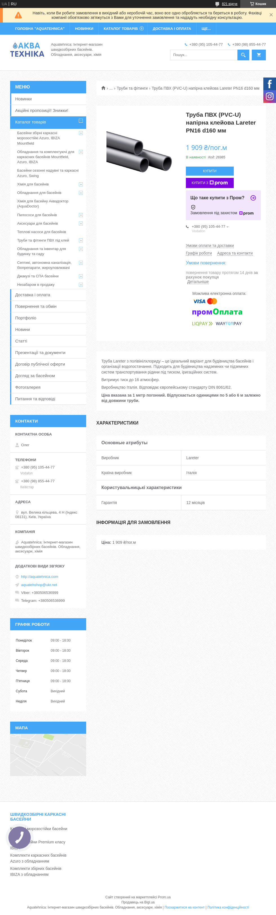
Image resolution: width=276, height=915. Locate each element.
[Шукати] (243, 55)
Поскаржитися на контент (184, 907)
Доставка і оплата (32, 294)
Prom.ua (164, 897)
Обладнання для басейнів (39, 193)
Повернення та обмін (36, 306)
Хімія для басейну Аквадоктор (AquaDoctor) (42, 203)
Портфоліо (25, 317)
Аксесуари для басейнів (37, 223)
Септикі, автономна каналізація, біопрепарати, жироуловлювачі (44, 265)
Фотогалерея (28, 387)
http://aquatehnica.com (39, 576)
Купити (210, 171)
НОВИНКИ (84, 28)
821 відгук (229, 4)
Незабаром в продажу (36, 284)
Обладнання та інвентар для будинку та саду (41, 251)
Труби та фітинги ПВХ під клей (43, 240)
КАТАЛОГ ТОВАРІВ (121, 28)
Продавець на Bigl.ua (138, 902)
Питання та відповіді (35, 398)
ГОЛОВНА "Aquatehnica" (39, 28)
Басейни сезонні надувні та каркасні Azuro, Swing (48, 173)
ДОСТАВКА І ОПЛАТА (172, 28)
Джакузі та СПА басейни (38, 276)
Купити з (210, 182)
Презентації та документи (40, 352)
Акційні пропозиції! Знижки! (41, 110)
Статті (21, 341)
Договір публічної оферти (40, 364)
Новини (22, 329)
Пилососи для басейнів (37, 215)
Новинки (23, 98)
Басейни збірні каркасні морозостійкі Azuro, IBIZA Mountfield (38, 138)
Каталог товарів (30, 122)
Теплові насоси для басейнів (41, 232)
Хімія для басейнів (33, 184)
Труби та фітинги (132, 88)
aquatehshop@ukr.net (39, 585)
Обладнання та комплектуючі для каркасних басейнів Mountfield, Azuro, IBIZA (45, 157)
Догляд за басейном (35, 375)
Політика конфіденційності (228, 907)
